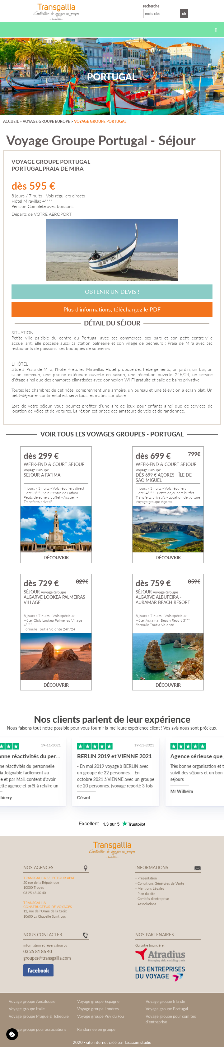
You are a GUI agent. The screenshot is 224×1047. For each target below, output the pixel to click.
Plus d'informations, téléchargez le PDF (112, 309)
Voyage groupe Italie (27, 1008)
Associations (147, 904)
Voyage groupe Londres (98, 1008)
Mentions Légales (151, 888)
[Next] (203, 250)
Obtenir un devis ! (112, 291)
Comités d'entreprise (153, 899)
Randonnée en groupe (96, 1029)
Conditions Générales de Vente (161, 883)
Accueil (11, 121)
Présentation (147, 878)
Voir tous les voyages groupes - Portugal (112, 434)
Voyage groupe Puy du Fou (100, 1016)
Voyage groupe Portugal (100, 121)
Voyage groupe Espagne (98, 1001)
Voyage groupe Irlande (165, 1001)
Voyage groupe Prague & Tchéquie (39, 1016)
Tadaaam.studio (137, 1042)
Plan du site (146, 894)
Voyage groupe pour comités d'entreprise (171, 1019)
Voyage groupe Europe (46, 121)
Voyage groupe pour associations (37, 1029)
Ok (184, 13)
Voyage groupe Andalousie (32, 1001)
